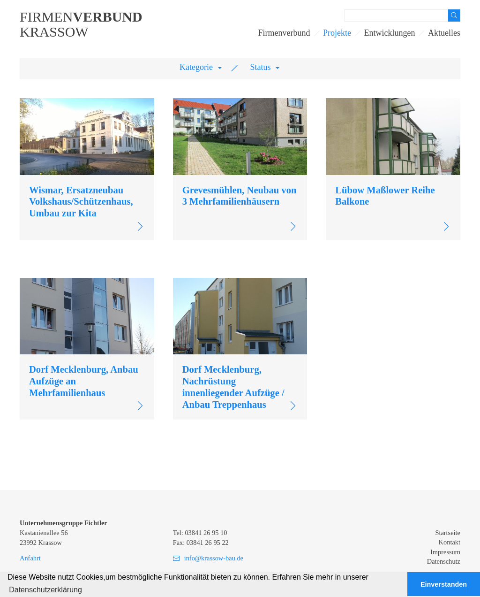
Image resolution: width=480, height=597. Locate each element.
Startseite (447, 532)
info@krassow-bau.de (213, 558)
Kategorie (196, 67)
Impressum (445, 552)
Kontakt (449, 542)
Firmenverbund (284, 33)
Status (260, 67)
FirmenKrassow (81, 24)
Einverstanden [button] (443, 584)
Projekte (337, 33)
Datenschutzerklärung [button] (45, 590)
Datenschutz (443, 561)
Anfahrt (30, 558)
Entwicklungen (389, 33)
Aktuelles (444, 33)
